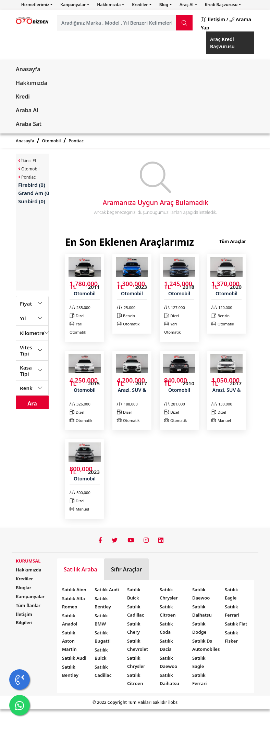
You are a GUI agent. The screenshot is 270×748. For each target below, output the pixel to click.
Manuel (221, 420)
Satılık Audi (74, 658)
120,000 (221, 307)
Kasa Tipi (26, 370)
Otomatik (128, 323)
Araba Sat (28, 124)
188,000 (127, 404)
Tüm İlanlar (28, 605)
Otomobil (51, 141)
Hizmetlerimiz (35, 5)
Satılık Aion (74, 589)
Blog (164, 5)
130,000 (221, 404)
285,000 (80, 307)
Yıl (23, 318)
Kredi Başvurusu (221, 5)
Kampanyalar (30, 596)
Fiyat (26, 303)
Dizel (77, 315)
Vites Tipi (26, 350)
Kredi (23, 96)
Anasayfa (28, 69)
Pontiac (76, 141)
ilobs (172, 702)
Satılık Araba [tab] (80, 569)
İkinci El (27, 161)
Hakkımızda (109, 5)
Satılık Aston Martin (69, 641)
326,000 (80, 404)
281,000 (174, 404)
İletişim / (214, 19)
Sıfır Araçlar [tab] (126, 569)
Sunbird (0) (31, 201)
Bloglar (23, 587)
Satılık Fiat (236, 624)
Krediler (140, 5)
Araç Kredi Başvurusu (222, 43)
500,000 (80, 492)
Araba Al (27, 110)
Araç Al (187, 5)
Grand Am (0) (34, 193)
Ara (32, 403)
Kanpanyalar (73, 5)
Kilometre (32, 333)
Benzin (126, 315)
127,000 (174, 307)
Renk (26, 388)
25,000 (126, 307)
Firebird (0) (31, 184)
